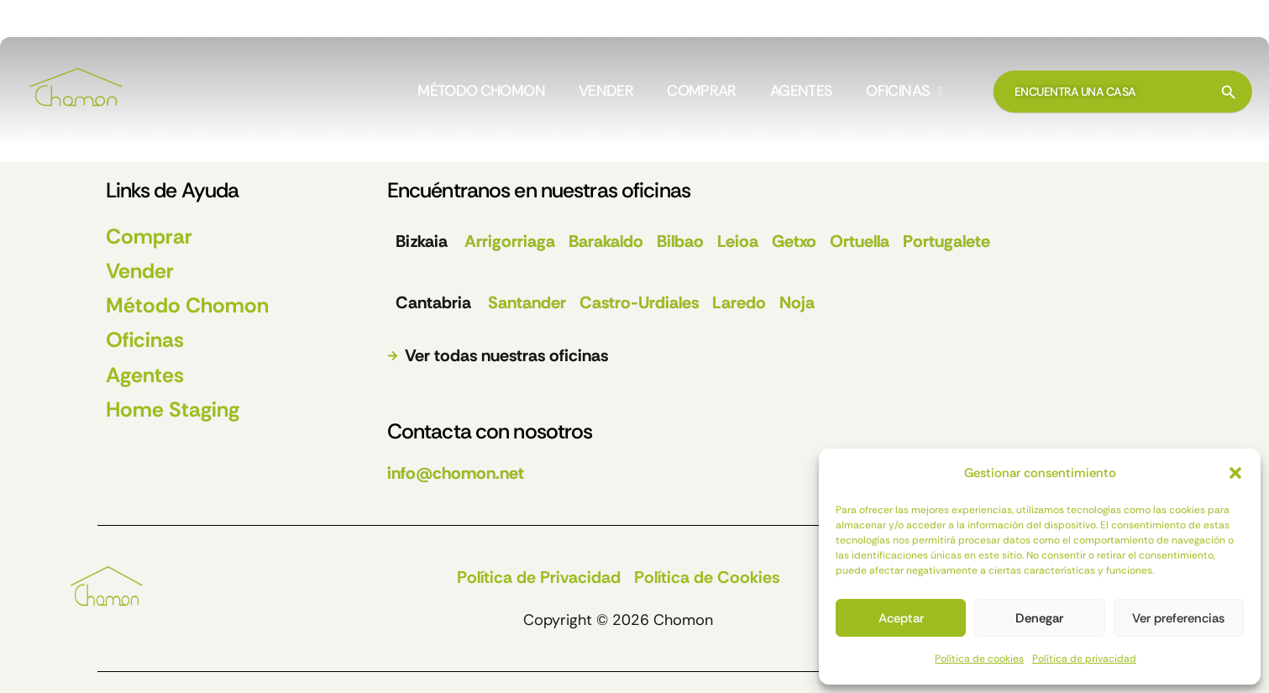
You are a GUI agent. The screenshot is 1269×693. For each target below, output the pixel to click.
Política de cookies (979, 658)
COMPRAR (702, 91)
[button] (1235, 473)
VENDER (606, 91)
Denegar (1039, 618)
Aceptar (901, 618)
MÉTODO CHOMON (481, 91)
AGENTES (801, 91)
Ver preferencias (1178, 618)
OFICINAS (903, 91)
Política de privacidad (1084, 658)
